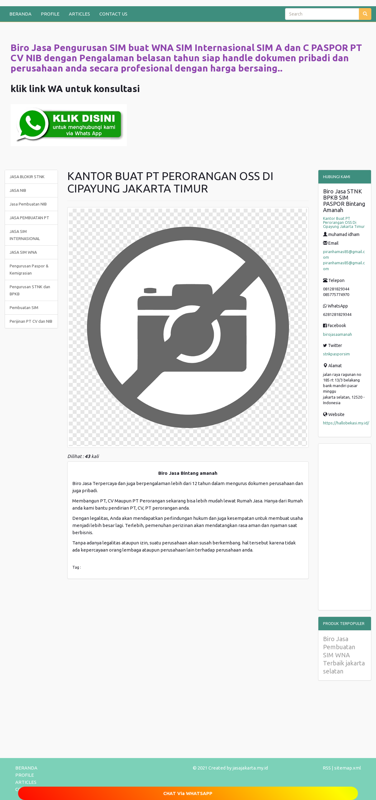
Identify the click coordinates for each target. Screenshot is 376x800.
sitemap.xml (347, 767)
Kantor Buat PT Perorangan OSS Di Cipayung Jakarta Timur (344, 222)
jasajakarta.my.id (250, 767)
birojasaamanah (337, 334)
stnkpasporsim (336, 354)
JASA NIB (18, 190)
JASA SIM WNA (23, 252)
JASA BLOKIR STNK (27, 176)
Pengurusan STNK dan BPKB (30, 290)
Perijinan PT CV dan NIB (31, 321)
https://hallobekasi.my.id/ (346, 423)
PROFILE (50, 13)
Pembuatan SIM (24, 307)
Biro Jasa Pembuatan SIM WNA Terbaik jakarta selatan (344, 655)
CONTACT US (113, 13)
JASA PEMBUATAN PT (29, 217)
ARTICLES (79, 13)
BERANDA (20, 13)
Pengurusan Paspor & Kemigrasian (29, 269)
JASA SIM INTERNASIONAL (25, 235)
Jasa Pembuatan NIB (28, 204)
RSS (327, 767)
